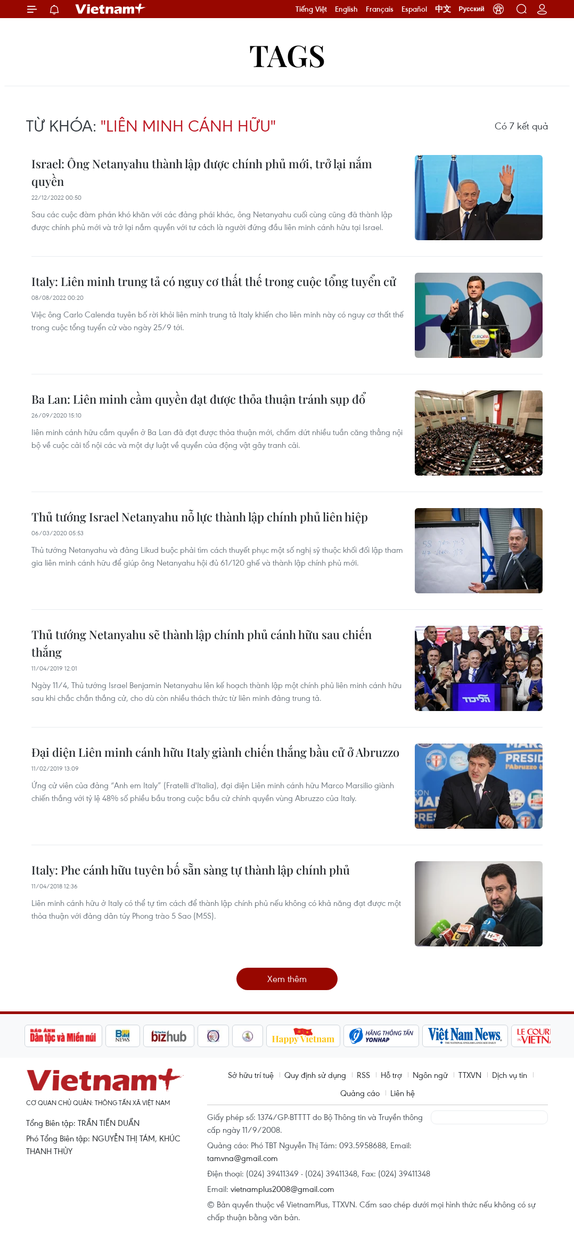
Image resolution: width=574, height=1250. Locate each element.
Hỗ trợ (391, 1074)
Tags (287, 55)
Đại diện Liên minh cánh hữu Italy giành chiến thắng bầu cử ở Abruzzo (215, 752)
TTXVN (469, 1074)
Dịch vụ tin (509, 1074)
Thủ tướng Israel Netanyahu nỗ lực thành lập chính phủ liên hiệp (199, 517)
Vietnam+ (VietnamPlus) (111, 9)
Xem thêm (287, 979)
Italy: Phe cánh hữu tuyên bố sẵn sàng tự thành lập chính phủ (190, 870)
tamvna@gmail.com (242, 1158)
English (346, 9)
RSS (363, 1074)
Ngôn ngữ (430, 1074)
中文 (443, 9)
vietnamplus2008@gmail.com (282, 1188)
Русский (472, 9)
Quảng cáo (360, 1093)
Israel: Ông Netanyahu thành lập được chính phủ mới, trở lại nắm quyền (201, 172)
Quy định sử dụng (315, 1074)
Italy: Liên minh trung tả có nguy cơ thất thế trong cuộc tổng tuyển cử (213, 281)
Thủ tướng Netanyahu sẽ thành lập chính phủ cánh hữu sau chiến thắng (201, 643)
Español (414, 9)
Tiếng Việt (311, 9)
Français (379, 9)
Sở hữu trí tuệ (251, 1074)
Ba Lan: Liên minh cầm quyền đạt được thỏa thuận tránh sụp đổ (198, 399)
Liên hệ (402, 1093)
